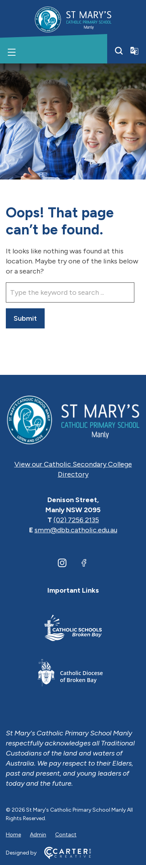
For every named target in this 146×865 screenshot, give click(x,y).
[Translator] (134, 50)
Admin (38, 834)
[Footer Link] (73, 629)
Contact (65, 834)
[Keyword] (70, 292)
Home (13, 834)
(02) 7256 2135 (76, 520)
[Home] (73, 419)
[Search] (119, 50)
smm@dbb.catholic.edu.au (76, 530)
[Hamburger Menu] (12, 52)
